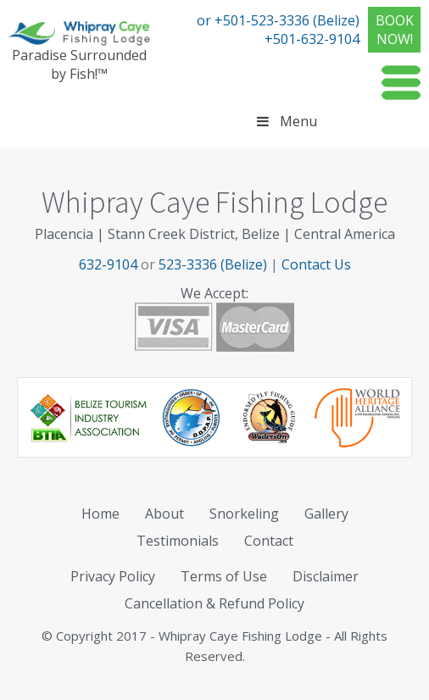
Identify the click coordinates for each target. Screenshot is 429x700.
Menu (285, 121)
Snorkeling (244, 513)
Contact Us (316, 264)
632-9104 (108, 264)
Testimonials (177, 540)
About (164, 513)
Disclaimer (325, 576)
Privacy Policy (112, 576)
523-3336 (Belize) (213, 264)
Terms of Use (224, 576)
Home (100, 513)
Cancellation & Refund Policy (214, 603)
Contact (268, 540)
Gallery (326, 513)
